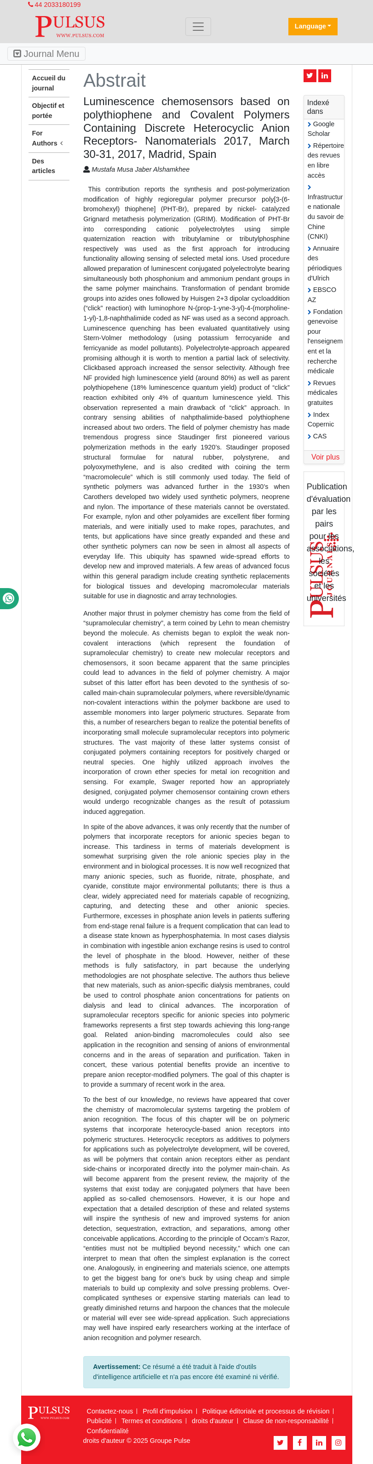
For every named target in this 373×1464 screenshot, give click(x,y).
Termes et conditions (151, 1421)
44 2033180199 (54, 4)
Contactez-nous (110, 1411)
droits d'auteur (213, 1421)
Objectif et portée (48, 110)
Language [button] (310, 26)
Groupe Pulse (170, 1440)
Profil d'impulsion (167, 1411)
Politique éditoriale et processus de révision (266, 1411)
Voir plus (325, 457)
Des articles (43, 166)
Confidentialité (108, 1431)
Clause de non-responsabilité (286, 1421)
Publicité (99, 1421)
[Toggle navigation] (198, 26)
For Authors (49, 138)
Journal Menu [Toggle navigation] (46, 54)
